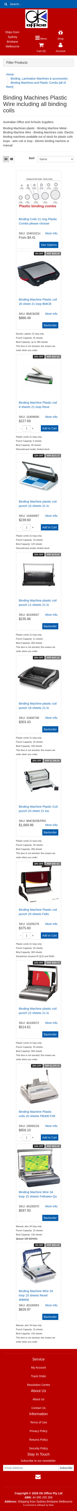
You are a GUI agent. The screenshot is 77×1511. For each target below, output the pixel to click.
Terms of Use (38, 1422)
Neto (51, 1505)
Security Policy (38, 1448)
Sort (31, 158)
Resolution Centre (38, 1384)
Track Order (38, 1376)
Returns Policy (38, 1439)
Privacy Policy (38, 1431)
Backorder (50, 325)
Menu (41, 38)
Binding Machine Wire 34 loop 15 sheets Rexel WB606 (36, 1295)
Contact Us (38, 1408)
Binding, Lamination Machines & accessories (39, 78)
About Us (39, 1399)
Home (10, 74)
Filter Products (17, 62)
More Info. (51, 313)
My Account (38, 1367)
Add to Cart (49, 428)
